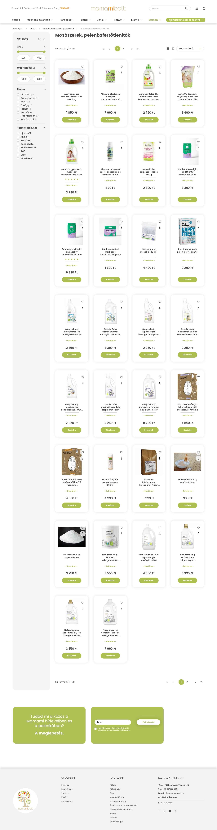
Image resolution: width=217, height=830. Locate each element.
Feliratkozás (148, 722)
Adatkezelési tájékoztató (121, 809)
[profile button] (197, 8)
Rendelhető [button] (27, 144)
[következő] (131, 48)
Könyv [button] (118, 20)
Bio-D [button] (25, 101)
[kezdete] (23, 58)
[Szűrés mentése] (39, 39)
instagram (164, 811)
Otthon (33, 28)
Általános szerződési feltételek (124, 805)
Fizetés (113, 813)
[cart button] (204, 8)
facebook (159, 811)
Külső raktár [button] (27, 158)
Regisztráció (67, 789)
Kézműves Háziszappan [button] (29, 114)
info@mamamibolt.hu (174, 793)
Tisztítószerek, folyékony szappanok (58, 28)
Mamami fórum (117, 797)
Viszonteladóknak (118, 801)
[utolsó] (137, 48)
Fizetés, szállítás (31, 8)
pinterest (175, 811)
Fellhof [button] (26, 108)
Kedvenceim (67, 801)
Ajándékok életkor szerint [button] (185, 20)
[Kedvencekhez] (83, 66)
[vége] (39, 58)
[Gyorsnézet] (83, 73)
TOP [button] (23, 151)
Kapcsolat (16, 8)
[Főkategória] (18, 28)
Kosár (64, 797)
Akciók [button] (24, 136)
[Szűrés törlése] (44, 39)
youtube (170, 811)
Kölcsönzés (115, 789)
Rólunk (113, 785)
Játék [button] (101, 20)
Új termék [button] (26, 133)
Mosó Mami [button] (29, 119)
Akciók (16, 20)
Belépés (65, 785)
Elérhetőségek (116, 822)
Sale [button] (23, 154)
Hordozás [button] (66, 20)
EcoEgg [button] (26, 105)
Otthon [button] (153, 20)
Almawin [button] (27, 94)
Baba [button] (84, 20)
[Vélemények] (72, 179)
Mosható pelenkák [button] (39, 20)
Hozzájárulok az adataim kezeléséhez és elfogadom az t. (114, 729)
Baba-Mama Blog (50, 8)
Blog (112, 793)
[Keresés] (170, 8)
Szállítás (113, 818)
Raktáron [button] (26, 140)
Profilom (65, 793)
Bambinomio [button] (30, 98)
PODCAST (64, 8)
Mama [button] (135, 20)
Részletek (71, 355)
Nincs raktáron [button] (29, 147)
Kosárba (72, 119)
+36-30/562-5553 (170, 789)
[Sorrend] (190, 48)
